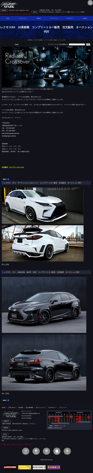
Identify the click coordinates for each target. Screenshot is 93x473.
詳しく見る (5, 264)
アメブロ (56, 451)
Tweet (17, 44)
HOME (7, 18)
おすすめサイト (52, 407)
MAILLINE (90, 2)
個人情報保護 (29, 407)
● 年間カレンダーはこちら (55, 427)
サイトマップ (63, 407)
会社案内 (20, 407)
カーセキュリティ (23, 18)
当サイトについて (40, 407)
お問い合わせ (11, 407)
